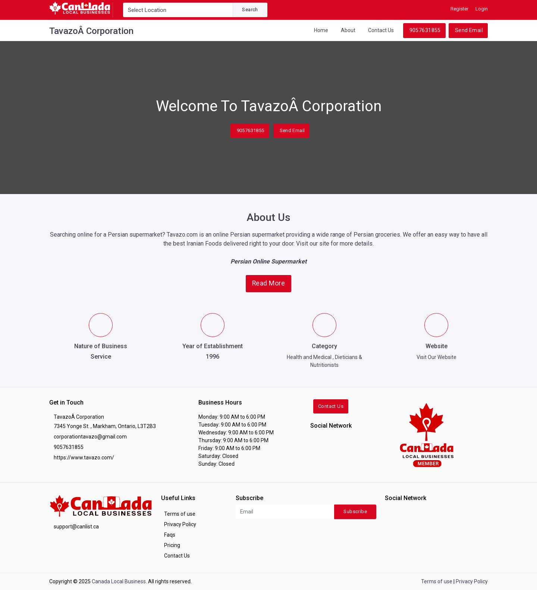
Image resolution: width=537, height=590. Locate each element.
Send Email (469, 30)
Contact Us (381, 30)
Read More (268, 283)
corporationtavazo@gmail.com (90, 437)
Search (250, 9)
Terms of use (179, 514)
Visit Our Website (436, 357)
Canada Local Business (119, 581)
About (348, 30)
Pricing (172, 545)
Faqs (169, 535)
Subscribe (355, 511)
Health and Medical (309, 357)
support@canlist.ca (76, 527)
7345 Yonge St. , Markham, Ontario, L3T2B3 (105, 426)
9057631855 (425, 30)
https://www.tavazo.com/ (84, 458)
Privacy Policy (180, 524)
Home (321, 30)
